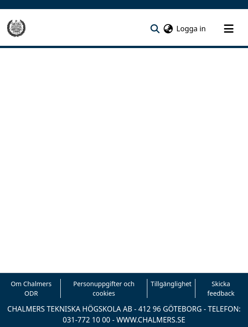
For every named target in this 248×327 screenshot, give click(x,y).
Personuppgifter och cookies (103, 288)
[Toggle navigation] (228, 28)
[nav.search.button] (154, 28)
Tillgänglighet (171, 283)
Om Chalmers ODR (31, 288)
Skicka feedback (220, 288)
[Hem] (16, 29)
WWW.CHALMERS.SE (151, 320)
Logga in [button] (191, 29)
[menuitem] (168, 28)
